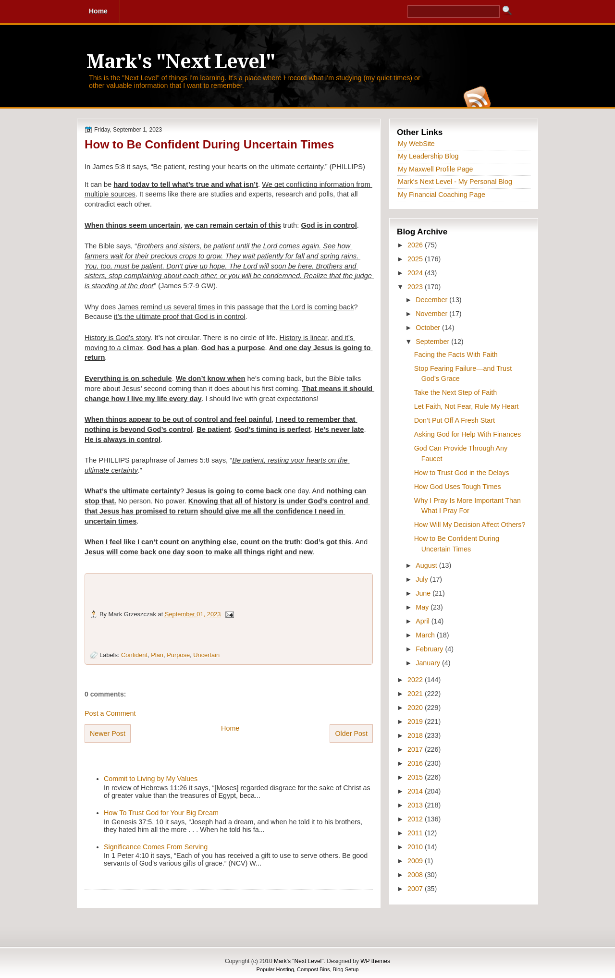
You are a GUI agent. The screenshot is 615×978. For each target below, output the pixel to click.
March (426, 635)
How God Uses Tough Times (457, 486)
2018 (416, 735)
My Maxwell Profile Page (435, 169)
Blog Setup (346, 969)
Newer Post (107, 733)
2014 (416, 791)
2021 (416, 693)
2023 (416, 287)
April (423, 621)
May (423, 607)
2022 (416, 680)
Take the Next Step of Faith (455, 392)
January (429, 663)
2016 (416, 763)
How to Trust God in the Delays (461, 473)
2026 (416, 245)
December (432, 300)
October (429, 327)
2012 (416, 819)
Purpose (178, 655)
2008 (416, 875)
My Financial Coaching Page (441, 194)
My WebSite (416, 143)
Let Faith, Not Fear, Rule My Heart (466, 406)
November (432, 314)
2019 (416, 721)
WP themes (375, 961)
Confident (134, 655)
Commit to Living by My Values (150, 778)
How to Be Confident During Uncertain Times (209, 144)
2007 (416, 888)
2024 (416, 273)
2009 (416, 861)
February (430, 649)
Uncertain (206, 655)
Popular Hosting (275, 969)
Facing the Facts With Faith (456, 354)
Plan (157, 655)
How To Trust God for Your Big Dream (161, 813)
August (427, 565)
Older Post (351, 733)
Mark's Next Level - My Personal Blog (455, 181)
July (423, 579)
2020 (416, 707)
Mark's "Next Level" (180, 61)
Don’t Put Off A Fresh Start (454, 420)
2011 (416, 833)
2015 (416, 777)
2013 (416, 805)
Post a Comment (110, 713)
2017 (416, 749)
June (424, 593)
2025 (416, 259)
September (433, 341)
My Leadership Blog (428, 156)
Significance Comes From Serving (156, 847)
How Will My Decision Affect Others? (470, 524)
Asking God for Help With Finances (467, 434)
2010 (416, 847)
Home (230, 728)
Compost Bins (313, 969)
